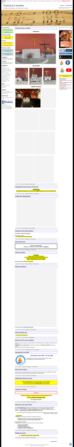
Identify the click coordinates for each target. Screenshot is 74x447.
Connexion (5, 104)
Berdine (27, 349)
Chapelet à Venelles (21, 389)
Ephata (31, 349)
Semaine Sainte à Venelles (22, 28)
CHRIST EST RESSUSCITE (23, 196)
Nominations (28, 366)
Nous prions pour (20, 242)
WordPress (37, 445)
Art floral (28, 375)
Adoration (27, 329)
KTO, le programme (7, 74)
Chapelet (28, 401)
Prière (26, 337)
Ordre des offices (20, 252)
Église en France (6, 71)
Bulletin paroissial (20, 433)
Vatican (4, 81)
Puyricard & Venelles (13, 5)
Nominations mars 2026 (22, 352)
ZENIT (4, 87)
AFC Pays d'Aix (6, 68)
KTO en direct (6, 72)
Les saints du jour (6, 75)
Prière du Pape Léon (21, 332)
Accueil (27, 386)
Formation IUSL (68, 87)
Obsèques (27, 249)
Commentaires (69, 5)
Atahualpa (42, 445)
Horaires (27, 193)
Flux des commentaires (7, 107)
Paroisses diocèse (6, 77)
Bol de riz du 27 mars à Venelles (24, 340)
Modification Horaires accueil (23, 378)
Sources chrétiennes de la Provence (8, 93)
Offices (30, 193)
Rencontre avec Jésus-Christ (23, 404)
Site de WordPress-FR (7, 108)
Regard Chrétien (6, 80)
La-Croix (4, 86)
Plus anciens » (54, 441)
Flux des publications (7, 106)
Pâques (26, 184)
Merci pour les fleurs (21, 369)
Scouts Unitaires (6, 91)
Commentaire (32, 184)
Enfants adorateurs (20, 266)
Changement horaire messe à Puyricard (26, 187)
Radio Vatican (6, 79)
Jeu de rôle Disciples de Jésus (65, 89)
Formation (28, 430)
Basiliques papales (7, 69)
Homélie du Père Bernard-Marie (24, 231)
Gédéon (28, 437)
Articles (62, 5)
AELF (4, 66)
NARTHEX (5, 76)
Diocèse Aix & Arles (7, 70)
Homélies (27, 239)
